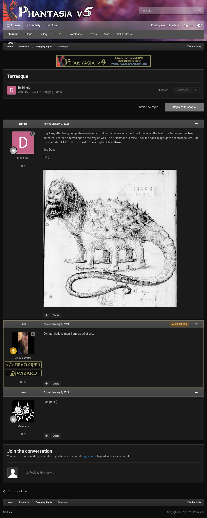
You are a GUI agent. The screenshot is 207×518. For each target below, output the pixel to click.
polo (23, 392)
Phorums (12, 34)
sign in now (89, 456)
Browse (15, 25)
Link (23, 324)
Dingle (26, 87)
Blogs (28, 34)
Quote (56, 315)
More (11, 42)
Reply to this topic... (40, 472)
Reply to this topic (184, 107)
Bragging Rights (52, 92)
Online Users (124, 34)
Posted (56, 123)
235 (23, 382)
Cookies (7, 512)
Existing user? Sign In (165, 25)
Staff (107, 34)
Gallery (43, 34)
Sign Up (188, 25)
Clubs (58, 34)
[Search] (158, 10)
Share (163, 89)
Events (93, 34)
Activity (35, 25)
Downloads (75, 34)
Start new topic (148, 107)
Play (54, 25)
